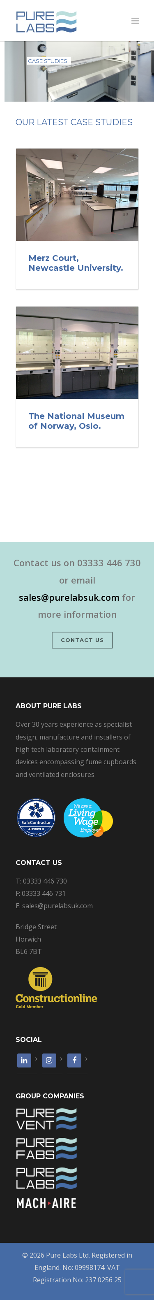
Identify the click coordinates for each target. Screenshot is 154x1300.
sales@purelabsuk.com (69, 597)
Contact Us (82, 640)
